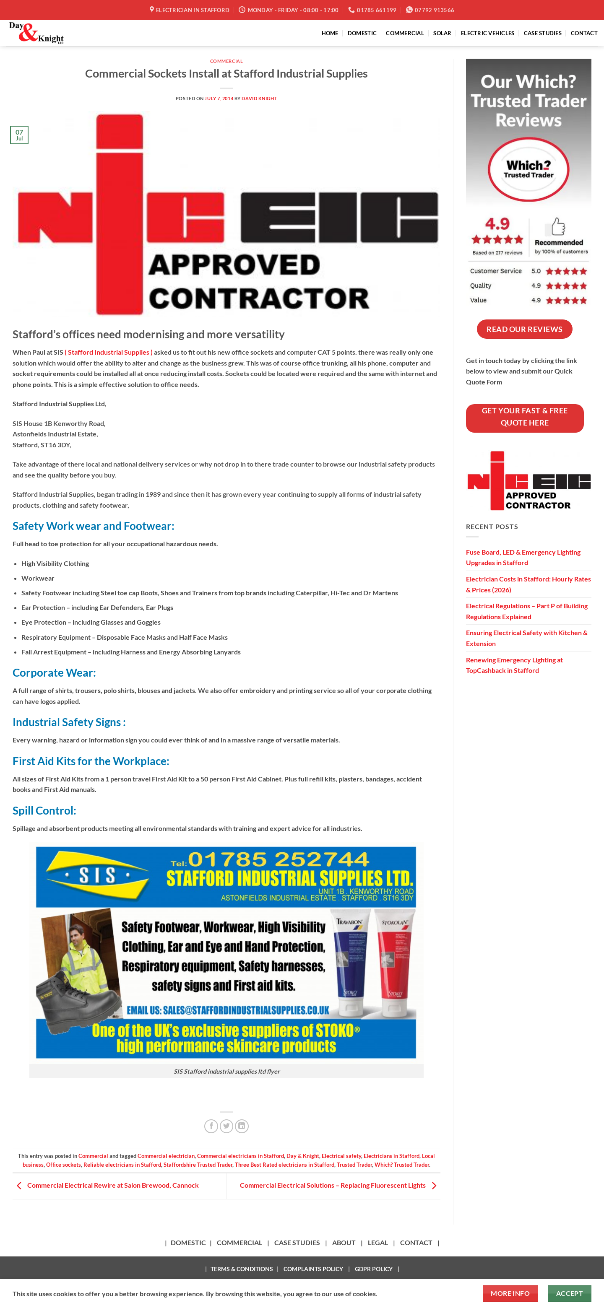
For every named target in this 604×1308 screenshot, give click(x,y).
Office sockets (63, 1164)
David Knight (259, 98)
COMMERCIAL (405, 33)
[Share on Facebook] (211, 1126)
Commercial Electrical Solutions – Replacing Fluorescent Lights (340, 1185)
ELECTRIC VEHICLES (487, 33)
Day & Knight (302, 1155)
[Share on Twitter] (227, 1126)
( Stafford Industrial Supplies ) (109, 352)
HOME (330, 33)
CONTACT (584, 33)
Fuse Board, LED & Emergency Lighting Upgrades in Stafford (523, 557)
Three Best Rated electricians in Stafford (284, 1164)
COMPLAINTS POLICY (313, 1268)
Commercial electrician (166, 1155)
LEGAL (378, 1242)
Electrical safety (341, 1155)
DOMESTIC (362, 33)
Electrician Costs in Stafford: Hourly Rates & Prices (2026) (528, 584)
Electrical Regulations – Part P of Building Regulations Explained (527, 611)
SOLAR (442, 33)
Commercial (226, 61)
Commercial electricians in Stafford (240, 1155)
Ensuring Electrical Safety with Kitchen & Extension (527, 637)
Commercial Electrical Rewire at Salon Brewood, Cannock (106, 1185)
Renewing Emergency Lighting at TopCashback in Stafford (514, 665)
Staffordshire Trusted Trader (198, 1164)
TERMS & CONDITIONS (242, 1268)
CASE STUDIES (543, 33)
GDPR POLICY (374, 1268)
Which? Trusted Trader (402, 1164)
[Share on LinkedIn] (242, 1126)
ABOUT (344, 1242)
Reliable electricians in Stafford (122, 1164)
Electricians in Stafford (391, 1155)
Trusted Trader (354, 1164)
